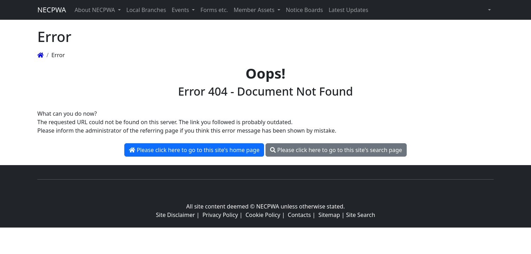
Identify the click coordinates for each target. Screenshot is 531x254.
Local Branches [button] (146, 10)
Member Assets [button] (254, 10)
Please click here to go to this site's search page (336, 150)
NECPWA (51, 9)
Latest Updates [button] (348, 10)
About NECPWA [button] (96, 10)
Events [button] (181, 10)
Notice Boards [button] (304, 10)
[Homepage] (40, 55)
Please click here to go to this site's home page (194, 150)
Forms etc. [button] (214, 10)
